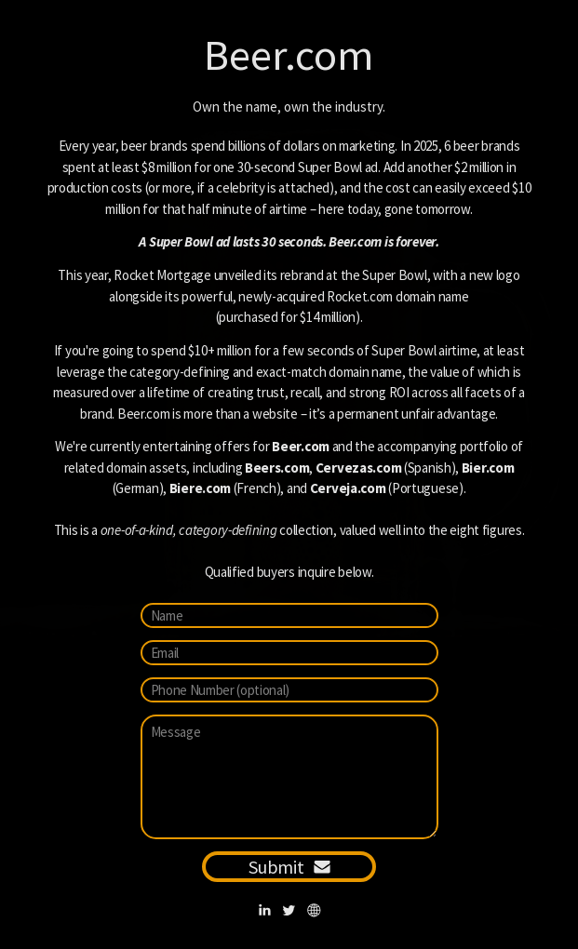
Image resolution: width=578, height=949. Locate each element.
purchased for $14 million (287, 317)
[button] (265, 910)
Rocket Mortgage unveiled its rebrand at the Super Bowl (270, 275)
